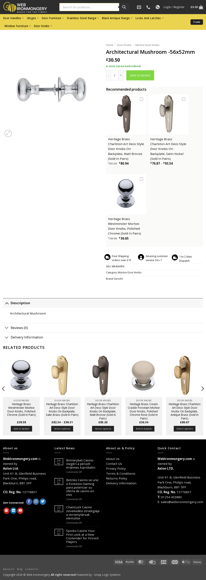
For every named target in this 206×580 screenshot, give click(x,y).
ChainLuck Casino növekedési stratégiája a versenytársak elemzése (82, 512)
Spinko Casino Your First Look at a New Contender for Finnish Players (82, 536)
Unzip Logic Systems (107, 575)
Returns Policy (116, 478)
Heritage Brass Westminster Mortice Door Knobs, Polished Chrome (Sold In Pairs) (21, 409)
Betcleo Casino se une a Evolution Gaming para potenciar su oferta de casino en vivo (82, 487)
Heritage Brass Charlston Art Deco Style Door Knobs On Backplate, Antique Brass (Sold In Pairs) (185, 411)
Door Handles (13, 18)
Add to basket (140, 75)
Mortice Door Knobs (147, 45)
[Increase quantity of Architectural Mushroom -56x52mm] (120, 75)
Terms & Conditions (120, 473)
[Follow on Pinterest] (6, 510)
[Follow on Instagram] (36, 501)
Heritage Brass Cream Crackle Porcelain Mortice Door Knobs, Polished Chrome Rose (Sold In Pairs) (144, 411)
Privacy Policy (116, 468)
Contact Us (114, 464)
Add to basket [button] (21, 428)
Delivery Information (23, 338)
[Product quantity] (114, 75)
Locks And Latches (149, 18)
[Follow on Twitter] (43, 501)
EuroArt (118, 278)
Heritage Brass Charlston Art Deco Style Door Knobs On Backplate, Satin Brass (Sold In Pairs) (62, 409)
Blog (20, 569)
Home (109, 45)
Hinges (33, 18)
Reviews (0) (15, 328)
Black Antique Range (117, 18)
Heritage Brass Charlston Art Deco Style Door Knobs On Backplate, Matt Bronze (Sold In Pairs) (126, 149)
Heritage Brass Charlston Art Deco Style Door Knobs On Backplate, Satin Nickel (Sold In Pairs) (168, 149)
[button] (174, 7)
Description (16, 303)
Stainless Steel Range (83, 18)
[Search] (124, 7)
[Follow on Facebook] (29, 501)
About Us (112, 459)
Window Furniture (17, 26)
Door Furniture (53, 18)
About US (8, 569)
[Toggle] (6, 303)
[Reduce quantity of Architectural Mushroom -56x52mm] (108, 75)
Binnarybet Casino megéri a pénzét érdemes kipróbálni (80, 463)
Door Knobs (43, 26)
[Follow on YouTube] (20, 510)
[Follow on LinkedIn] (13, 510)
